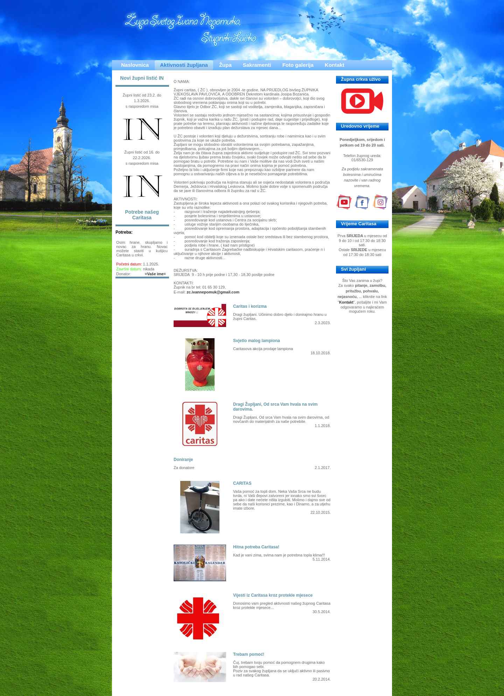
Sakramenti (257, 65)
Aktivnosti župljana (184, 65)
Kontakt (334, 65)
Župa (225, 65)
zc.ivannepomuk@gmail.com (213, 292)
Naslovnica (135, 65)
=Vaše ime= (155, 274)
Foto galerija (298, 65)
